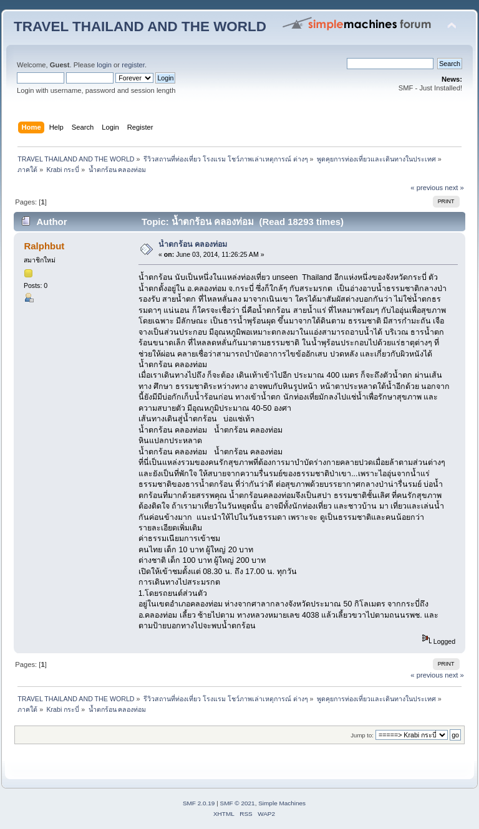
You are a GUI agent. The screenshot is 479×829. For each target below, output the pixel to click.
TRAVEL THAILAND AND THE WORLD (140, 26)
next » (454, 187)
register (133, 65)
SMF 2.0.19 (199, 803)
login (104, 65)
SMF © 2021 (237, 803)
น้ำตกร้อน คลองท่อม (192, 244)
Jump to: (362, 735)
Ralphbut (44, 246)
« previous (426, 187)
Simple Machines (282, 803)
